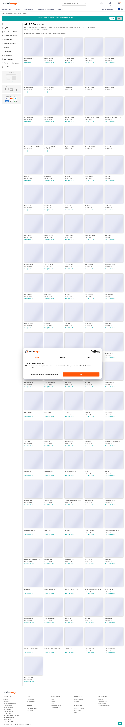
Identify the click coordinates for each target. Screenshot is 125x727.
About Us (100, 699)
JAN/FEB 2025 (69, 88)
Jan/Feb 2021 (28, 235)
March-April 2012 (110, 618)
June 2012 (68, 618)
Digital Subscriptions (7, 13)
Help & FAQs (30, 699)
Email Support (31, 701)
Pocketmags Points (56, 705)
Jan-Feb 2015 (48, 500)
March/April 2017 (110, 382)
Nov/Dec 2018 (28, 323)
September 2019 (110, 264)
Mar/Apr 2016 (69, 441)
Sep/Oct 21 (47, 205)
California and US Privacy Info (11, 715)
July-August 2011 (110, 648)
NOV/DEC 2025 (69, 58)
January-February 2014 (112, 530)
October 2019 (89, 264)
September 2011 (89, 648)
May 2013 (27, 589)
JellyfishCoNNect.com (104, 705)
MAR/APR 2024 (69, 117)
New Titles (6, 701)
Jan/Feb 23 (108, 147)
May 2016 (47, 441)
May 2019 (67, 294)
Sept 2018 (67, 323)
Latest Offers (7, 55)
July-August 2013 (90, 559)
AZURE (15, 13)
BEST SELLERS (6, 9)
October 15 (27, 471)
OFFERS (17, 9)
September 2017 (29, 382)
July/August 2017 (49, 382)
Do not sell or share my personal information (44, 374)
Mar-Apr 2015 (28, 500)
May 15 (107, 471)
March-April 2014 (90, 530)
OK (81, 374)
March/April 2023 (90, 147)
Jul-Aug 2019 (28, 294)
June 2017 (68, 382)
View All (11, 82)
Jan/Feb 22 (108, 176)
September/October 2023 (31, 147)
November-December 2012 (93, 589)
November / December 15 (112, 441)
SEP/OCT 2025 (89, 58)
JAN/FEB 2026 (48, 58)
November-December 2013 (32, 559)
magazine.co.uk (102, 703)
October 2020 (69, 235)
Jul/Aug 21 (68, 205)
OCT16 (67, 412)
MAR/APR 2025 (49, 88)
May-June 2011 (28, 677)
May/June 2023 (69, 147)
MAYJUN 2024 (48, 117)
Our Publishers (7, 709)
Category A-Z (7, 51)
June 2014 (47, 530)
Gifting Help (30, 710)
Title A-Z (5, 47)
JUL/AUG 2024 (28, 117)
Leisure (60, 9)
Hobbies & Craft (29, 9)
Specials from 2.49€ (9, 32)
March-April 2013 (49, 589)
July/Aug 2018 (89, 323)
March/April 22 (89, 176)
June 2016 (27, 441)
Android (53, 701)
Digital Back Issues (22, 13)
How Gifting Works (32, 708)
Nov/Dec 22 (27, 176)
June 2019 (47, 294)
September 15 (48, 471)
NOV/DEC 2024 (89, 88)
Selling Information (79, 708)
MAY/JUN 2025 (28, 88)
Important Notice (29, 58)
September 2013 (69, 559)
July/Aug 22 (48, 176)
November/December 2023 (113, 117)
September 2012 (29, 618)
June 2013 (108, 559)
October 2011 (68, 648)
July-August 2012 (49, 618)
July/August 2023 (49, 147)
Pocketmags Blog (8, 707)
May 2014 (67, 530)
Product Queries (78, 699)
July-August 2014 (29, 530)
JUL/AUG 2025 (109, 58)
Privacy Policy (7, 713)
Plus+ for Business (8, 711)
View (25, 62)
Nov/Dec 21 (27, 205)
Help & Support (7, 67)
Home (5, 24)
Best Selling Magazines (9, 703)
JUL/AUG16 (108, 412)
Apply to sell (77, 710)
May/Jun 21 (88, 205)
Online (52, 703)
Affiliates (76, 701)
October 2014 (89, 500)
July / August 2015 (70, 471)
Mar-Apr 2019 (89, 294)
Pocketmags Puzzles (9, 36)
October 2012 (109, 589)
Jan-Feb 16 (88, 441)
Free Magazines (7, 705)
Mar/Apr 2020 (28, 264)
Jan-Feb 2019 (109, 294)
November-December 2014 (73, 500)
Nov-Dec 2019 (69, 264)
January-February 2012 (31, 648)
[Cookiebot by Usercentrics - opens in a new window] (92, 351)
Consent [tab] (36, 357)
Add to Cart (31, 62)
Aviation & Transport (46, 9)
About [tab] (88, 357)
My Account (7, 39)
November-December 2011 (52, 648)
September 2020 (90, 235)
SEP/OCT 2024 (109, 88)
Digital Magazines (55, 707)
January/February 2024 (92, 117)
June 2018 (108, 323)
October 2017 (109, 353)
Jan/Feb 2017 (28, 412)
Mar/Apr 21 (108, 205)
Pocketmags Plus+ (9, 43)
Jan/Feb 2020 (48, 264)
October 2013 (48, 559)
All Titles (5, 699)
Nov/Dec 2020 (48, 235)
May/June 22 (68, 176)
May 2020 (108, 235)
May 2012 (87, 618)
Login (75, 712)
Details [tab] (62, 357)
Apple (52, 699)
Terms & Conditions (8, 717)
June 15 (87, 471)
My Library (6, 28)
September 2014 (110, 500)
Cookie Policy (7, 719)
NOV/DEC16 (47, 412)
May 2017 (87, 382)
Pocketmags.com (102, 701)
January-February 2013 (72, 589)
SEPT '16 (87, 412)
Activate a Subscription (10, 63)
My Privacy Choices (8, 721)
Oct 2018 (47, 323)
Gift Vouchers (7, 59)
